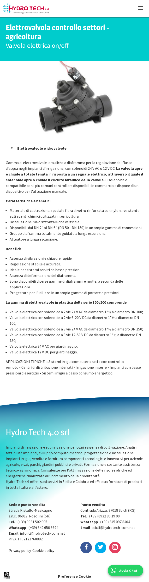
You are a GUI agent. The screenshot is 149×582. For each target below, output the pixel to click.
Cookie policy (43, 550)
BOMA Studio (7, 575)
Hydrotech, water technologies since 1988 (26, 8)
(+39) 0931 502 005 (32, 521)
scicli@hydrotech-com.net (113, 527)
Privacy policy (20, 550)
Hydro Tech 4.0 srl (38, 432)
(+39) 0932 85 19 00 (104, 516)
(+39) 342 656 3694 (43, 527)
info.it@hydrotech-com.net (42, 533)
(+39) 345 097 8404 (115, 521)
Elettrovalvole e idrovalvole (41, 148)
